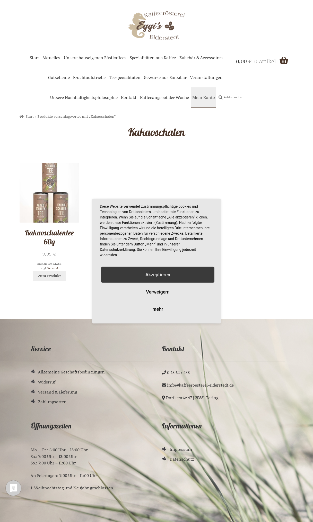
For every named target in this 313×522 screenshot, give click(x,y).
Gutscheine (59, 77)
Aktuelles (51, 57)
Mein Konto (203, 97)
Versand (52, 268)
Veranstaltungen (206, 77)
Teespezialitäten (125, 77)
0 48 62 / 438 (178, 372)
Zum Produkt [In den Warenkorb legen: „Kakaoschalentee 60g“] (49, 275)
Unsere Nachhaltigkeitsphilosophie (84, 97)
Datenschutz (182, 459)
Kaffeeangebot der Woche (164, 97)
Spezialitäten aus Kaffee (153, 57)
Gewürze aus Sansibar (165, 77)
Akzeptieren (157, 274)
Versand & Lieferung (57, 392)
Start (34, 57)
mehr (157, 309)
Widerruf (47, 382)
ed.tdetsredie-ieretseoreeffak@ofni (200, 385)
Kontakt (128, 97)
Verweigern (158, 292)
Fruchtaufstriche (89, 77)
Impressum (181, 449)
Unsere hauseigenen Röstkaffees (95, 57)
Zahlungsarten (52, 402)
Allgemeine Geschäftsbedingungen (71, 372)
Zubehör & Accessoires (201, 57)
